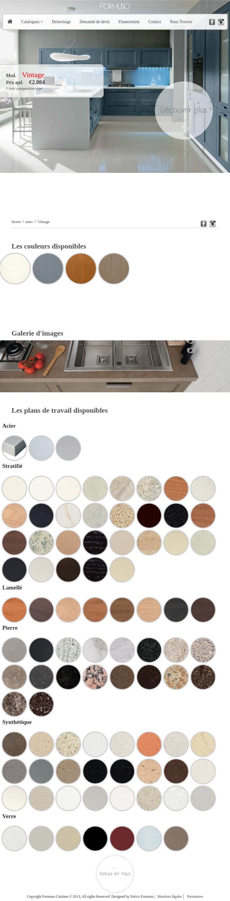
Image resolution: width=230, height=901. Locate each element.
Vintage (44, 221)
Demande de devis (95, 22)
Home (16, 221)
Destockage (61, 22)
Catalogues (30, 22)
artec (29, 221)
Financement (129, 22)
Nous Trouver (181, 22)
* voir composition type (24, 88)
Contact (154, 22)
